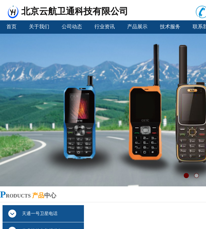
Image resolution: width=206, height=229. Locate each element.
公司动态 (72, 26)
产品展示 (137, 26)
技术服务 (170, 26)
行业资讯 (104, 26)
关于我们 (39, 26)
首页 (11, 26)
